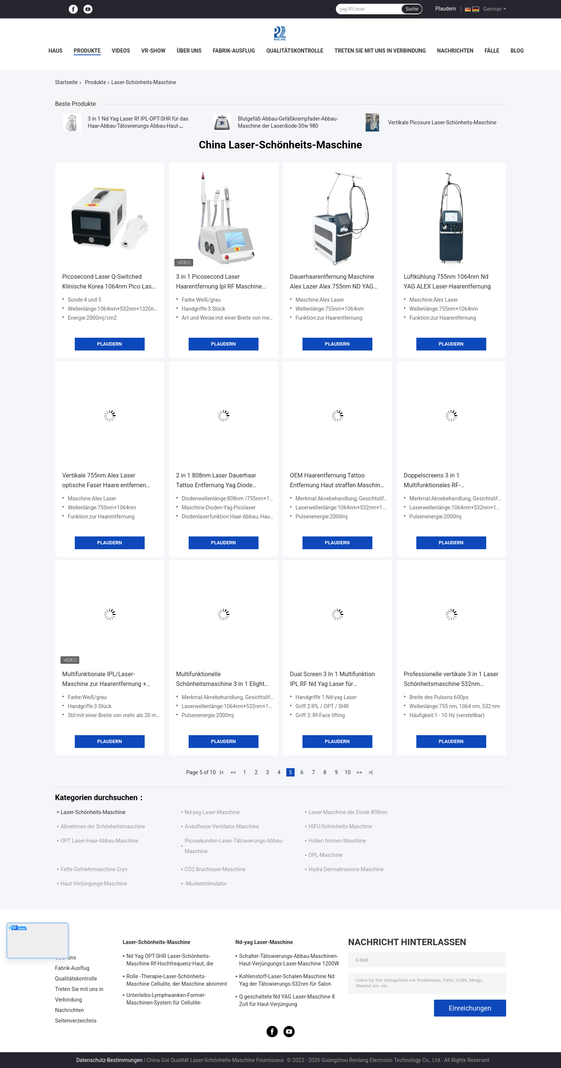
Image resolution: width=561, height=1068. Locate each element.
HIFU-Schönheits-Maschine (340, 826)
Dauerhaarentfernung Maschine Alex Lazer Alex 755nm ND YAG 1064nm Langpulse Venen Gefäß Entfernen (333, 282)
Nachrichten (455, 51)
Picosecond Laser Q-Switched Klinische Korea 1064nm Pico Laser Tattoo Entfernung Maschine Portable (109, 282)
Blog (517, 51)
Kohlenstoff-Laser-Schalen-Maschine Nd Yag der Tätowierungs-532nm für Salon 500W (287, 981)
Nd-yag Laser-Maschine (212, 812)
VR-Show (153, 51)
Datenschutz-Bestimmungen (109, 1060)
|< (222, 772)
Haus (55, 51)
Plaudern (445, 9)
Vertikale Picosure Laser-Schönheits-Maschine (442, 122)
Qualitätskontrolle (295, 51)
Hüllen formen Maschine (337, 841)
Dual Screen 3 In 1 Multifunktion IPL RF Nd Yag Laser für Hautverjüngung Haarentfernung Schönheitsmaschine (333, 680)
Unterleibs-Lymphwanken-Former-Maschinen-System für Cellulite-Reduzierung (166, 1000)
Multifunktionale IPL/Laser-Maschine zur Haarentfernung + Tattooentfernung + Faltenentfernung (104, 680)
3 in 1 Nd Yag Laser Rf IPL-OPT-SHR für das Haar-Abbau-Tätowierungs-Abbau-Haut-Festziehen (138, 126)
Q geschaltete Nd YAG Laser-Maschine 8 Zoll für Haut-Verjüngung (287, 1000)
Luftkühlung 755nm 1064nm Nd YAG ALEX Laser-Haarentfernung (447, 281)
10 (348, 772)
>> (359, 772)
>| (371, 772)
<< (233, 772)
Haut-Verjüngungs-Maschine (94, 884)
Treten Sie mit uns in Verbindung (380, 51)
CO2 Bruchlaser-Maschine (215, 869)
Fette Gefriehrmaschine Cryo (94, 869)
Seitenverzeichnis (76, 1021)
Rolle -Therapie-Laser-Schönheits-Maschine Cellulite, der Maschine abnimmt (177, 980)
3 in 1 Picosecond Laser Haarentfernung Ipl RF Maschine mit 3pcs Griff (219, 282)
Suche (411, 9)
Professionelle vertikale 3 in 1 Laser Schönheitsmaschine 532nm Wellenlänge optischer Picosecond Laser (451, 680)
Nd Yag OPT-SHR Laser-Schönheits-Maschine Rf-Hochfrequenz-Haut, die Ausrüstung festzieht (170, 961)
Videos (121, 51)
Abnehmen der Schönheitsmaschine (103, 826)
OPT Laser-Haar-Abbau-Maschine (100, 841)
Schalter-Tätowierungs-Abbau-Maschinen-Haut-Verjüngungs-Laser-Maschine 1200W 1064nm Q (289, 961)
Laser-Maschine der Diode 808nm (348, 812)
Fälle (492, 51)
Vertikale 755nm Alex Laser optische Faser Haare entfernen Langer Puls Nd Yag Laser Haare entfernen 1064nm (105, 481)
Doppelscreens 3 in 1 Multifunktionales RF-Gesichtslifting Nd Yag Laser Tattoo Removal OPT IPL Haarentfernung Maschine (451, 481)
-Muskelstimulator (206, 884)
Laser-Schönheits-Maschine (93, 812)
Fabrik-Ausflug (234, 51)
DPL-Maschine (326, 855)
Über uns (189, 51)
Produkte (87, 51)
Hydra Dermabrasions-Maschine (346, 869)
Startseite (66, 82)
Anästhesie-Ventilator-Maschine (222, 826)
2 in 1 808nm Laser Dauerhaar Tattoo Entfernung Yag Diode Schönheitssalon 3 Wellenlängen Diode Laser (219, 481)
